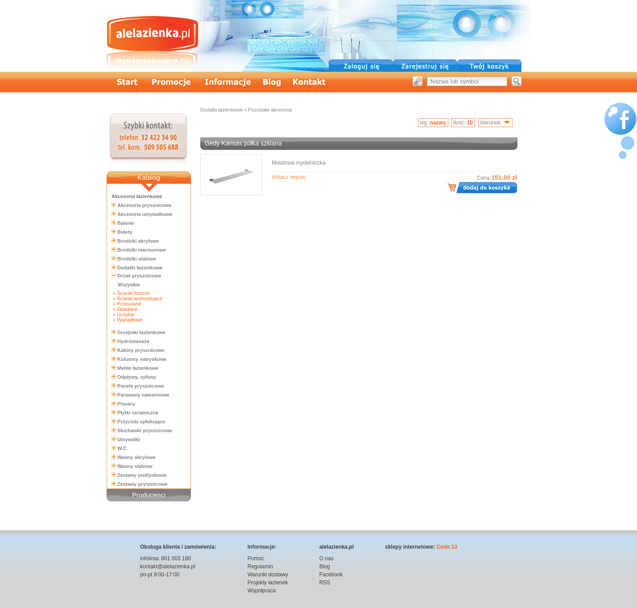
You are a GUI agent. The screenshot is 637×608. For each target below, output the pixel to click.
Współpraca (262, 590)
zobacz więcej (288, 177)
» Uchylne (123, 314)
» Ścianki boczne (131, 293)
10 (470, 123)
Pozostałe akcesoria (270, 109)
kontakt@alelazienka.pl (167, 566)
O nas (326, 558)
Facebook (331, 574)
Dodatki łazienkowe (221, 109)
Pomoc (256, 558)
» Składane (124, 309)
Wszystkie (129, 284)
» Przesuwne (126, 303)
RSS (325, 582)
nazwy (438, 123)
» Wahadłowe (127, 320)
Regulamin (260, 566)
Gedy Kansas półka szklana (243, 143)
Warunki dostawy (268, 574)
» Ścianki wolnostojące (137, 298)
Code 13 (446, 547)
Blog (324, 566)
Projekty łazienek (268, 582)
